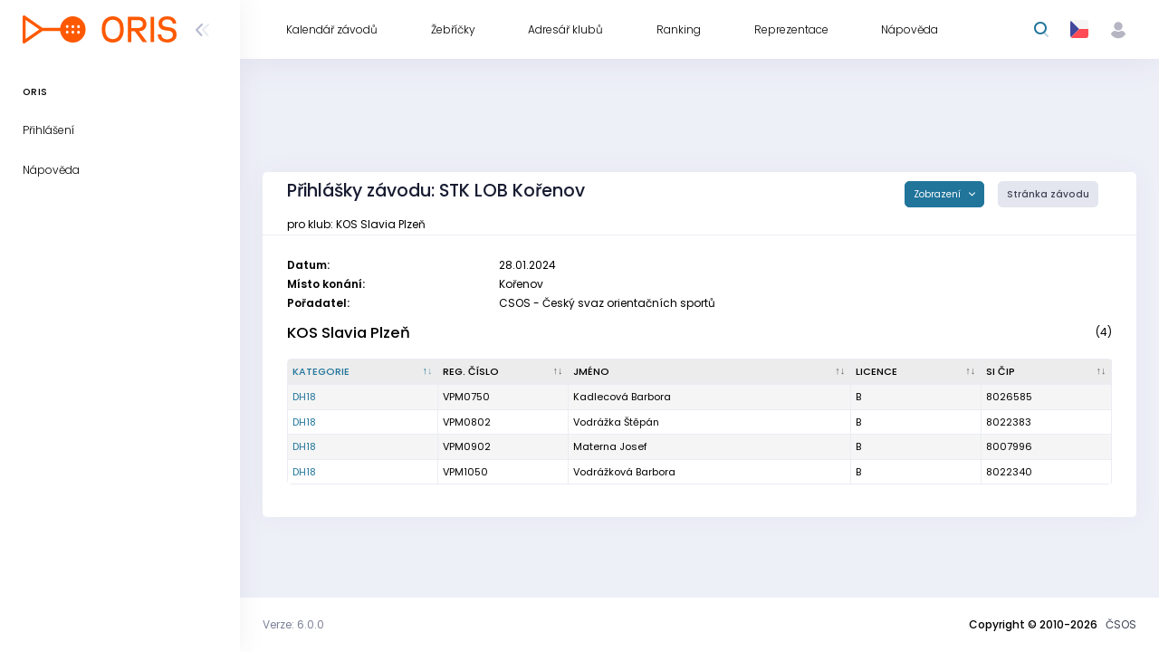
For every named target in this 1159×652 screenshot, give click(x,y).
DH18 (304, 396)
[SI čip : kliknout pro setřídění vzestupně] (1047, 372)
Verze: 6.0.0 (293, 624)
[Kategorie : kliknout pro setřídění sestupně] (363, 372)
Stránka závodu (1048, 194)
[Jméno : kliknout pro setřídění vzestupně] (710, 372)
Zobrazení (938, 194)
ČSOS (1121, 624)
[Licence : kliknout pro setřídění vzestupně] (916, 372)
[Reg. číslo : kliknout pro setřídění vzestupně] (503, 372)
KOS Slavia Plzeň (348, 332)
